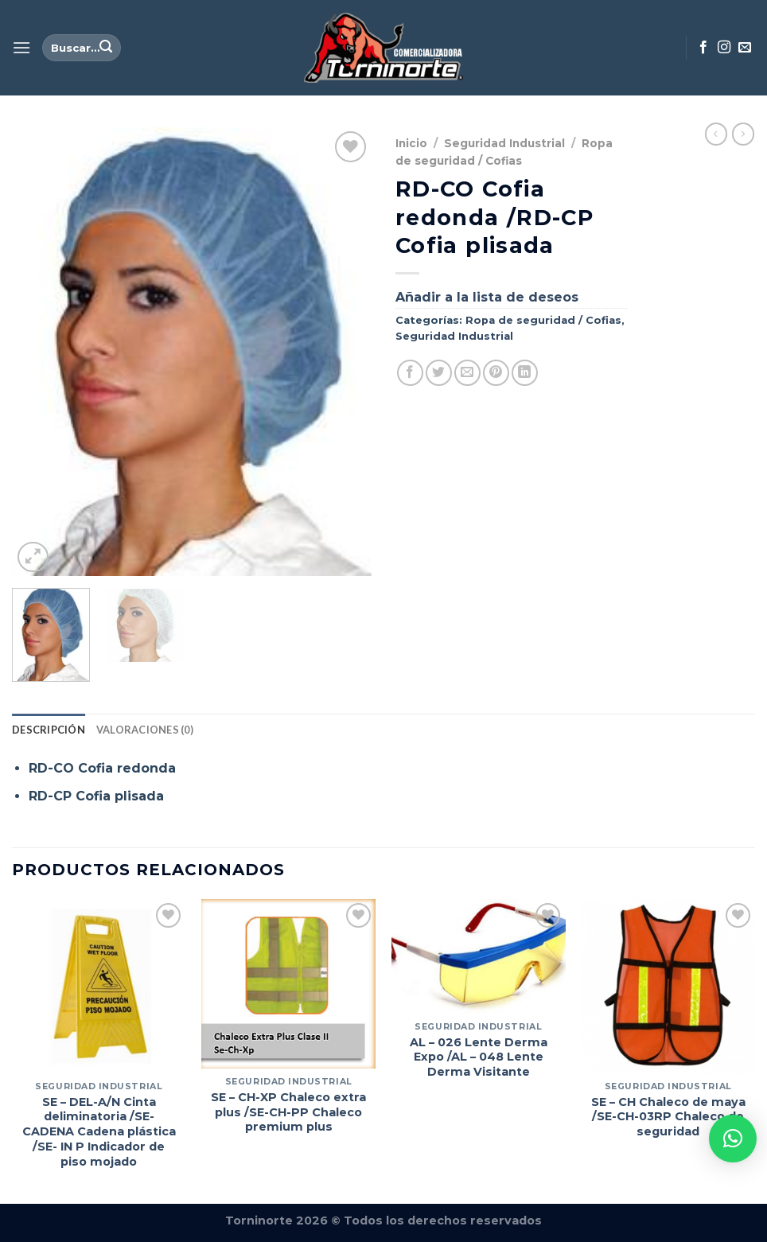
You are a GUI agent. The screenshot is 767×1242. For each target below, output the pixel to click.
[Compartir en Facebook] (410, 373)
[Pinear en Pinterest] (496, 373)
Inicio (411, 143)
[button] (733, 1138)
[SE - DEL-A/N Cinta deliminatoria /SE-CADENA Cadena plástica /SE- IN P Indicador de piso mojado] (99, 986)
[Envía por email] (467, 373)
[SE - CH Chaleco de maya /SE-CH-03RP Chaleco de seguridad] (668, 986)
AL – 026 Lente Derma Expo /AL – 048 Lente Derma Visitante (478, 1057)
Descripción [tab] (48, 729)
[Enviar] (105, 47)
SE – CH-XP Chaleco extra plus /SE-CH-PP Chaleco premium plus (288, 1112)
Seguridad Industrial (504, 143)
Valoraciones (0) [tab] (144, 729)
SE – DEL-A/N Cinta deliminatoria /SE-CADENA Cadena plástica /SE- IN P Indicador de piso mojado (99, 1132)
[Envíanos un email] (744, 48)
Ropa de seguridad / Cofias (543, 320)
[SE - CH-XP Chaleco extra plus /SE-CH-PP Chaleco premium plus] (288, 984)
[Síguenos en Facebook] (703, 48)
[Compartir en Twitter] (439, 373)
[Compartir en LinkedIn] (525, 373)
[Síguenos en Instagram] (724, 48)
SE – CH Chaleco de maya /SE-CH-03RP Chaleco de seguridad (668, 1117)
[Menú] (21, 47)
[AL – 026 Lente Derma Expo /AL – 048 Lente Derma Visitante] (478, 956)
